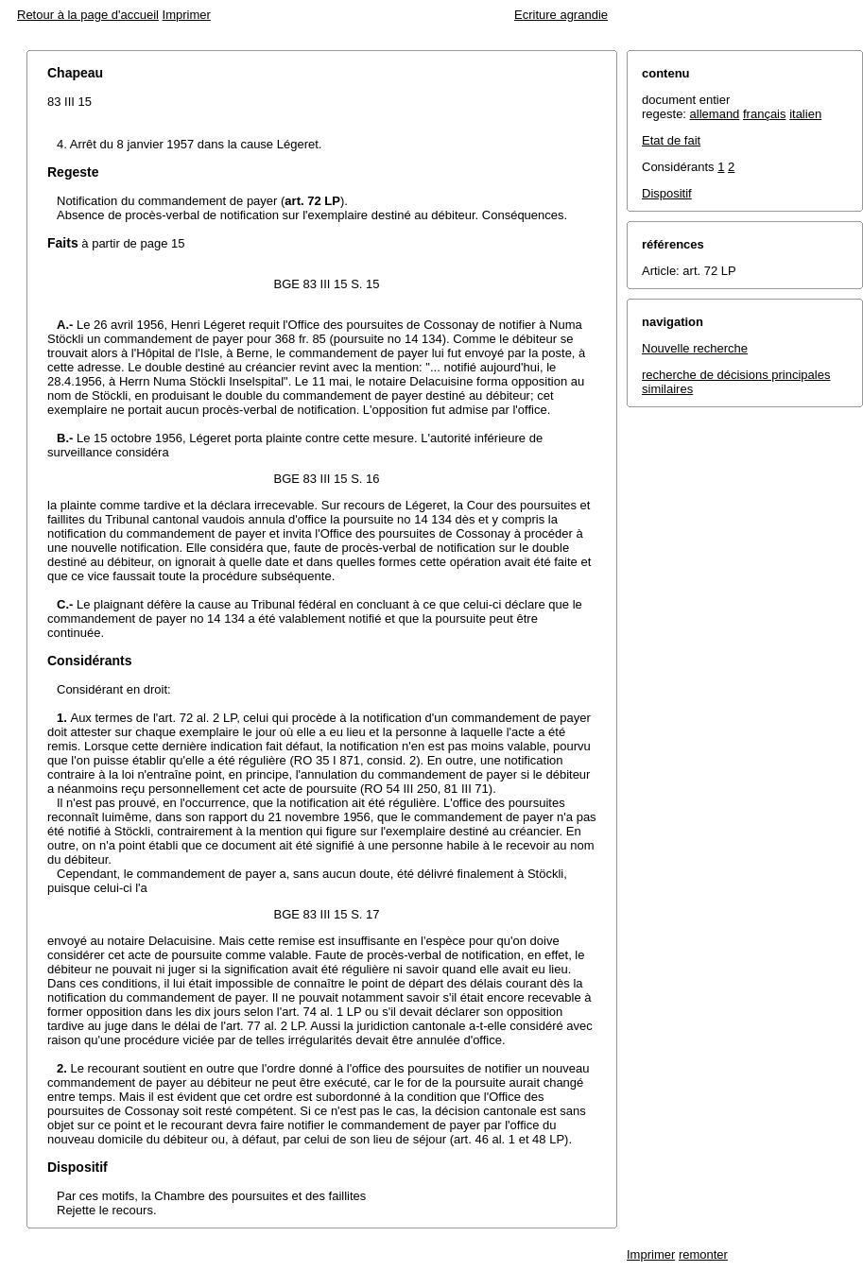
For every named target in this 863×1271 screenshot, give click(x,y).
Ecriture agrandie (561, 15)
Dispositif (667, 193)
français (764, 114)
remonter (703, 1254)
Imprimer (187, 15)
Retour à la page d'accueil (88, 15)
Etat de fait (671, 140)
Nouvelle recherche (695, 348)
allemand (715, 114)
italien (805, 114)
